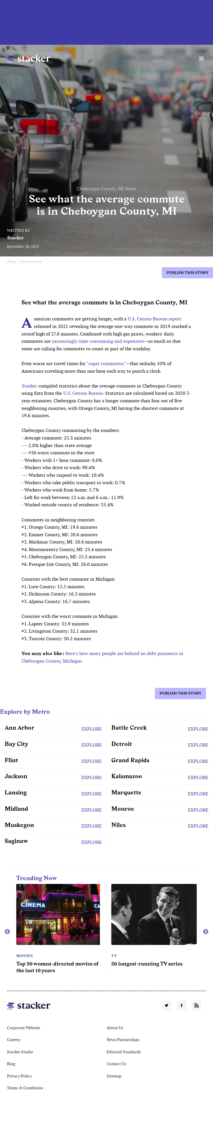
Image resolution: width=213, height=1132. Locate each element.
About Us (115, 1027)
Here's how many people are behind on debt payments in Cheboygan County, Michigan (102, 657)
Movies (24, 956)
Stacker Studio (20, 1051)
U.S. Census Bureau (83, 393)
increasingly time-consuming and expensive (98, 341)
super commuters (106, 363)
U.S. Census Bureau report (154, 319)
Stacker (15, 238)
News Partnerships (123, 1039)
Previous (7, 932)
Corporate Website (23, 1027)
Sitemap (114, 1076)
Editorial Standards (124, 1051)
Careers (13, 1039)
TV (114, 956)
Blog (11, 1063)
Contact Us (116, 1063)
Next (206, 932)
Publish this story (187, 272)
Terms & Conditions (25, 1087)
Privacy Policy (19, 1076)
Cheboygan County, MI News (106, 189)
